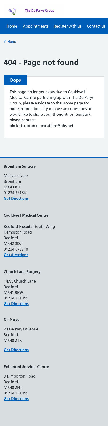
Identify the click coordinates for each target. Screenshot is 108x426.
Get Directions (16, 198)
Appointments (35, 26)
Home (12, 26)
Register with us (67, 26)
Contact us (96, 26)
